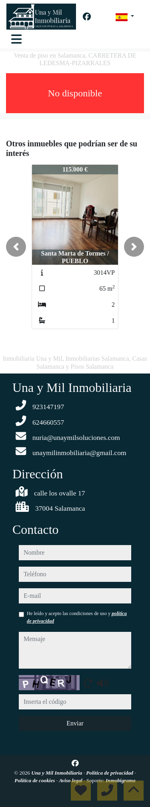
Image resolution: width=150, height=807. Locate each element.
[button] (16, 247)
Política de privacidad (110, 773)
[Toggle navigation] (16, 39)
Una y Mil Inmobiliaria (57, 773)
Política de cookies (35, 780)
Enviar (75, 723)
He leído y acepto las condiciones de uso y (77, 617)
